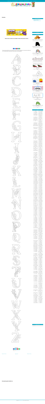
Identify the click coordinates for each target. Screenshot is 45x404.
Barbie (35, 162)
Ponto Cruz (40, 268)
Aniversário (35, 154)
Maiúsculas (40, 236)
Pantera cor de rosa (36, 255)
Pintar (40, 264)
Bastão (40, 162)
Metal (40, 241)
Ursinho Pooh (40, 296)
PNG (35, 267)
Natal (39, 249)
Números (40, 250)
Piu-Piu (40, 265)
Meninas (40, 240)
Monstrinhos (40, 247)
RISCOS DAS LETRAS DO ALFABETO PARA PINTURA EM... (38, 75)
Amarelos (40, 152)
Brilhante (35, 170)
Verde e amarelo (40, 298)
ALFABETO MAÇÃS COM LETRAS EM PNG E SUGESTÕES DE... (37, 67)
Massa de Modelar (40, 238)
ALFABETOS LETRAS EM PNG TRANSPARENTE (35, 149)
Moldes (40, 244)
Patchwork (35, 258)
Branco (40, 169)
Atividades (35, 159)
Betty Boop (40, 164)
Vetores (35, 300)
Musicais (35, 249)
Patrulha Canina (35, 259)
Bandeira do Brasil (40, 161)
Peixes (35, 261)
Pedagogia (35, 260)
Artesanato (40, 158)
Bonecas (35, 167)
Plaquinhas (40, 266)
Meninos (35, 241)
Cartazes (40, 172)
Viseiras (35, 301)
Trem (40, 294)
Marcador (35, 237)
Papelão (40, 256)
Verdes (35, 299)
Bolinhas (40, 166)
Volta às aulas (35, 302)
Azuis (40, 159)
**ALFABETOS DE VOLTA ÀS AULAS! (37, 20)
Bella (40, 163)
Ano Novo (40, 155)
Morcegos (40, 248)
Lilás (35, 233)
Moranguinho (35, 248)
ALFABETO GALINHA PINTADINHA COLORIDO (40, 128)
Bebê (35, 163)
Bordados (35, 168)
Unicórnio (35, 296)
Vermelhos (40, 299)
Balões (35, 161)
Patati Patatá (40, 257)
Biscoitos (40, 165)
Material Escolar (35, 240)
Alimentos (35, 152)
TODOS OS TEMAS (35, 292)
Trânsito (40, 293)
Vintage (40, 300)
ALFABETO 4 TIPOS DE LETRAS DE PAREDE (40, 115)
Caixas (40, 170)
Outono (40, 253)
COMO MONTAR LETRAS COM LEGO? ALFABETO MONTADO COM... (37, 83)
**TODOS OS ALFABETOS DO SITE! (36, 19)
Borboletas (40, 167)
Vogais (40, 301)
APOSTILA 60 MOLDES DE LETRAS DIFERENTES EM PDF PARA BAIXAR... (38, 90)
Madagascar (40, 235)
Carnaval (40, 171)
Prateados (35, 269)
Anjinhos (40, 154)
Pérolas (40, 262)
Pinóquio (35, 264)
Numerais (35, 250)
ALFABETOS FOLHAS (35, 146)
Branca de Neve (35, 169)
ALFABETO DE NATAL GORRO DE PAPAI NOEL (40, 125)
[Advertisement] (21, 12)
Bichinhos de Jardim (35, 165)
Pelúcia (40, 261)
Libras (40, 232)
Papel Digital (40, 255)
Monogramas (35, 247)
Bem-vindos (35, 164)
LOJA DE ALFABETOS (35, 234)
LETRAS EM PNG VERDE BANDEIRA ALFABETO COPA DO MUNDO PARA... (37, 105)
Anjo (35, 155)
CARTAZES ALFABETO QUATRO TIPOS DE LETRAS (40, 174)
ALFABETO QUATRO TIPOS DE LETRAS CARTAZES (40, 137)
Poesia (35, 268)
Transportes (35, 294)
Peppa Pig (35, 262)
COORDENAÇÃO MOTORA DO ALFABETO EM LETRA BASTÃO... (37, 97)
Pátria (40, 258)
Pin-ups (35, 263)
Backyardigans (35, 160)
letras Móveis (40, 231)
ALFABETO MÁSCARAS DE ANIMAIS (40, 131)
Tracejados (40, 292)
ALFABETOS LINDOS (21, 400)
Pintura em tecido (18, 350)
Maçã (40, 234)
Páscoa (35, 257)
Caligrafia (35, 171)
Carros (35, 172)
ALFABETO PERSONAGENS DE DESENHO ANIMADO (35, 137)
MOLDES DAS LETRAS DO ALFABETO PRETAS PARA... (37, 46)
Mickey (40, 242)
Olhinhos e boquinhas (40, 251)
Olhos (35, 253)
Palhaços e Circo (40, 254)
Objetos (35, 251)
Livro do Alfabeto (40, 233)
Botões (40, 168)
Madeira (35, 236)
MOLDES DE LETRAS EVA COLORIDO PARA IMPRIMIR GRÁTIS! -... (37, 53)
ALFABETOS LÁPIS (40, 146)
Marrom (40, 237)
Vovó (40, 302)
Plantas (35, 266)
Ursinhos (35, 297)
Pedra (40, 260)
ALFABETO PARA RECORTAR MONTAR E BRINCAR (40, 134)
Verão (35, 298)
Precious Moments (40, 269)
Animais (40, 153)
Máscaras (35, 238)
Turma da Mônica (35, 295)
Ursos (39, 297)
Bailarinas (40, 160)
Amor (35, 153)
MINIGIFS (40, 243)
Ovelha (35, 254)
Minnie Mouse (35, 244)
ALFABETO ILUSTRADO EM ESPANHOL (35, 131)
